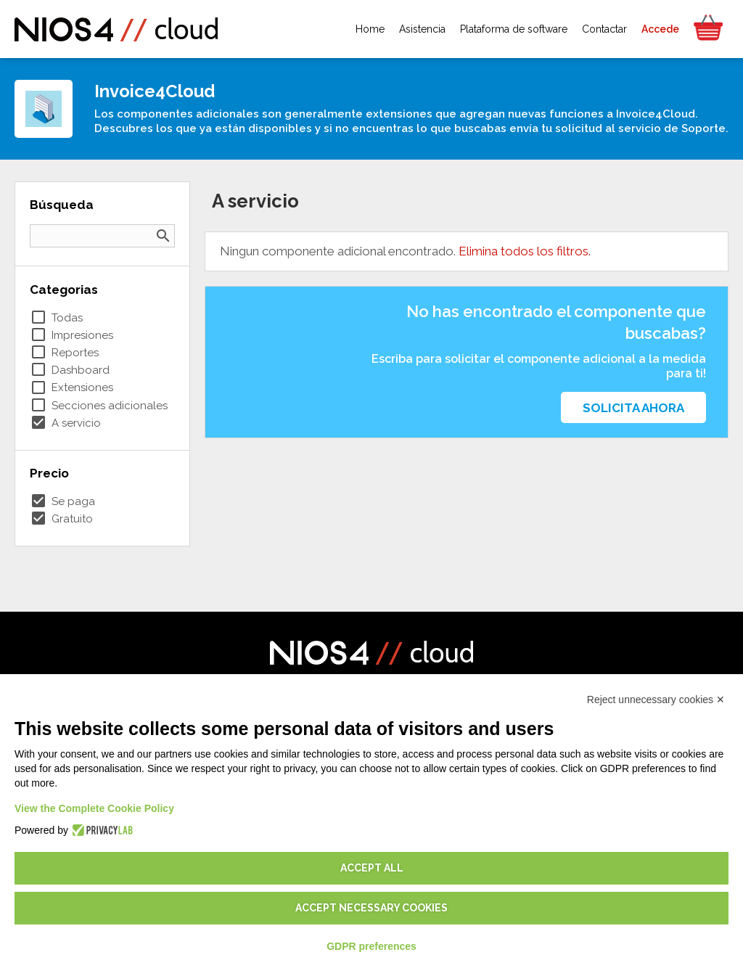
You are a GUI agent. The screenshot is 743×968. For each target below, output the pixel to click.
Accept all (371, 868)
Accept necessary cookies (371, 908)
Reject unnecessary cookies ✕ (656, 699)
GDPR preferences (371, 946)
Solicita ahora (633, 408)
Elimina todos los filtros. (525, 251)
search (163, 236)
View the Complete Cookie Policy (94, 808)
